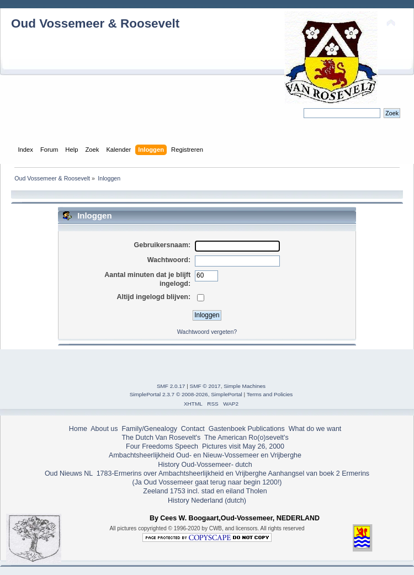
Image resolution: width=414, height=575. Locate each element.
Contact (193, 429)
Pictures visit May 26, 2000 (243, 446)
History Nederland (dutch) (207, 500)
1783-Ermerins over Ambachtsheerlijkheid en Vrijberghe (180, 473)
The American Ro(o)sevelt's (246, 437)
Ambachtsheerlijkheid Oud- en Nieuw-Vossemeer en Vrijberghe (205, 455)
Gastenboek (227, 429)
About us (104, 429)
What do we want (315, 429)
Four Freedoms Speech (162, 446)
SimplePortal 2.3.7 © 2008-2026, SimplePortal (186, 394)
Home (78, 429)
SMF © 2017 (205, 386)
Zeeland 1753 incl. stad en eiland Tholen (205, 491)
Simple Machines (245, 386)
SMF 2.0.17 (171, 386)
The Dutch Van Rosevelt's (160, 437)
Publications (266, 429)
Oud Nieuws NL (69, 473)
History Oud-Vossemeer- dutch (205, 464)
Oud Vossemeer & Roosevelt (95, 23)
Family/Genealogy (149, 429)
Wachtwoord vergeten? (207, 331)
